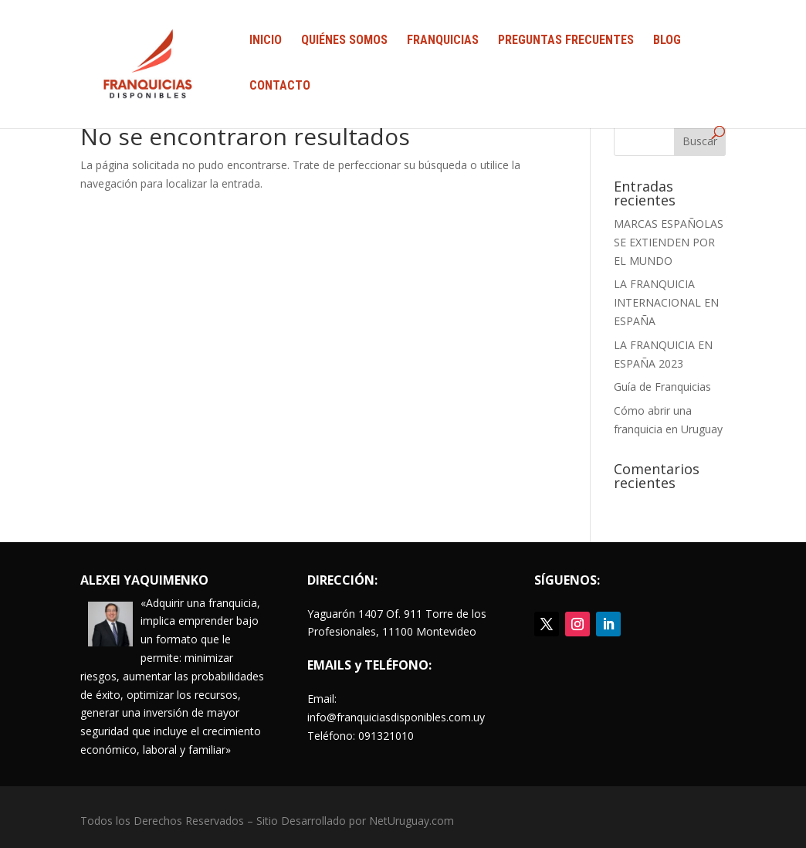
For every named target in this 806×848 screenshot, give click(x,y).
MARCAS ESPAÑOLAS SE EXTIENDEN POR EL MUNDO (668, 242)
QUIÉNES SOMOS (344, 41)
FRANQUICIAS (443, 41)
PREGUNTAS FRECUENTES (566, 41)
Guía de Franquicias (662, 386)
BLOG (667, 41)
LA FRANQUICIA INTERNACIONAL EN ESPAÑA (666, 302)
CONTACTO (279, 86)
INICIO (265, 41)
